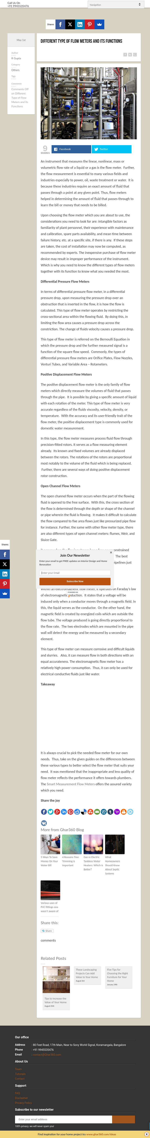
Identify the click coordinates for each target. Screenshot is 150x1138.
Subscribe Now (75, 581)
